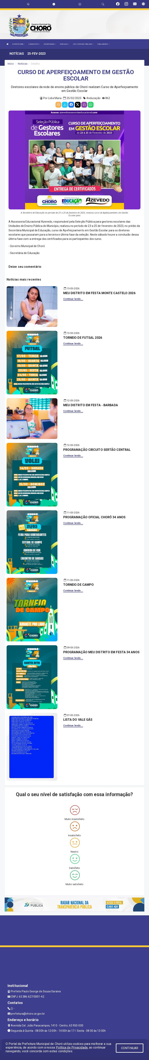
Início (11, 63)
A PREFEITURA (18, 44)
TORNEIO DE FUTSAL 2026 (82, 338)
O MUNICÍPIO (34, 44)
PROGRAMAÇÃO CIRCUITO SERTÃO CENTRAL (97, 450)
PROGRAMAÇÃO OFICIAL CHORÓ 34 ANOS (94, 517)
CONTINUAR (129, 1048)
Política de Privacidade (72, 1047)
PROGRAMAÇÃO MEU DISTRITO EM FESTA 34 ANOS (101, 652)
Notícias (22, 63)
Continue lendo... (73, 299)
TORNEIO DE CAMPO (78, 585)
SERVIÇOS (64, 44)
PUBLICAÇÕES (103, 44)
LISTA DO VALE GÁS (78, 719)
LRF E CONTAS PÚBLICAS (83, 44)
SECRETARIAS (50, 44)
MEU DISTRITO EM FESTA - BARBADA (90, 405)
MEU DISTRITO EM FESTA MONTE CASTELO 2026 (99, 293)
